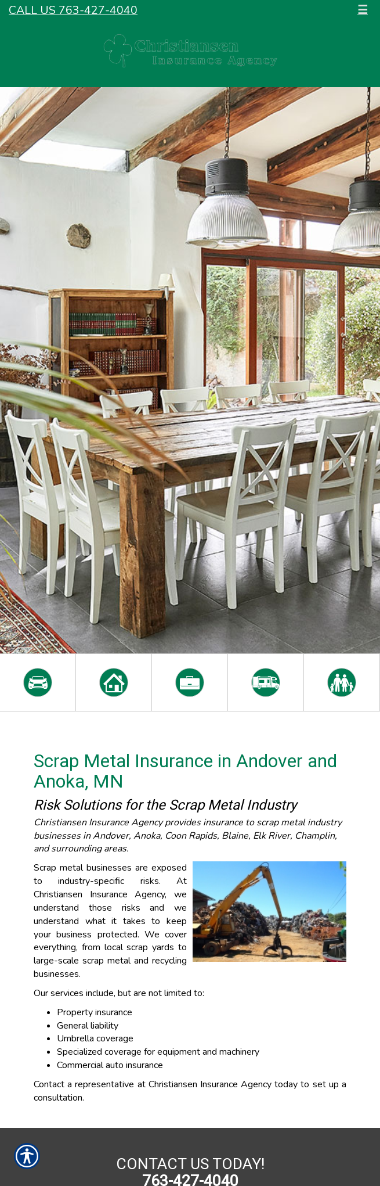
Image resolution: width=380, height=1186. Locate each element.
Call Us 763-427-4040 (73, 10)
